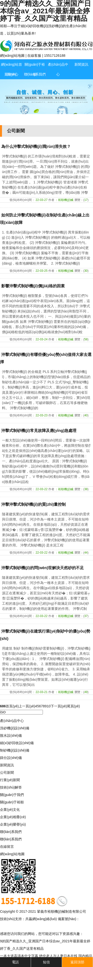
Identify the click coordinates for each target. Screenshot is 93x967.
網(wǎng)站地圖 (12, 56)
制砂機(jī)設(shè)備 (14, 750)
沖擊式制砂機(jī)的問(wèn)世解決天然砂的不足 (42, 568)
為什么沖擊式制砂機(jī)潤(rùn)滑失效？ (36, 146)
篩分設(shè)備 (11, 758)
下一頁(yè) (59, 706)
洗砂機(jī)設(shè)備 (14, 728)
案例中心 (11, 74)
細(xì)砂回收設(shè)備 (17, 743)
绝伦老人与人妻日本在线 (58, 956)
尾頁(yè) (73, 706)
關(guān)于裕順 (12, 802)
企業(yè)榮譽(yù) (13, 824)
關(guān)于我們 (12, 795)
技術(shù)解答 (11, 787)
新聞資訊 (81, 64)
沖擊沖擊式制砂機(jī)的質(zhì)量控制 (33, 504)
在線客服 (34, 56)
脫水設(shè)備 (11, 735)
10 (49, 706)
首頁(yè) (12, 706)
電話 (15, 962)
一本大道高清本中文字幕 (19, 956)
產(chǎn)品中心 (58, 69)
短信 (46, 962)
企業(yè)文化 (10, 810)
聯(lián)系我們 (35, 74)
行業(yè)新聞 (10, 780)
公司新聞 (7, 772)
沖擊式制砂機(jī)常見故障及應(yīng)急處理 (38, 430)
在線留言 (7, 847)
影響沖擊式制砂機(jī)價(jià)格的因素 (33, 286)
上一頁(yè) (27, 706)
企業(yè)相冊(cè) (13, 817)
